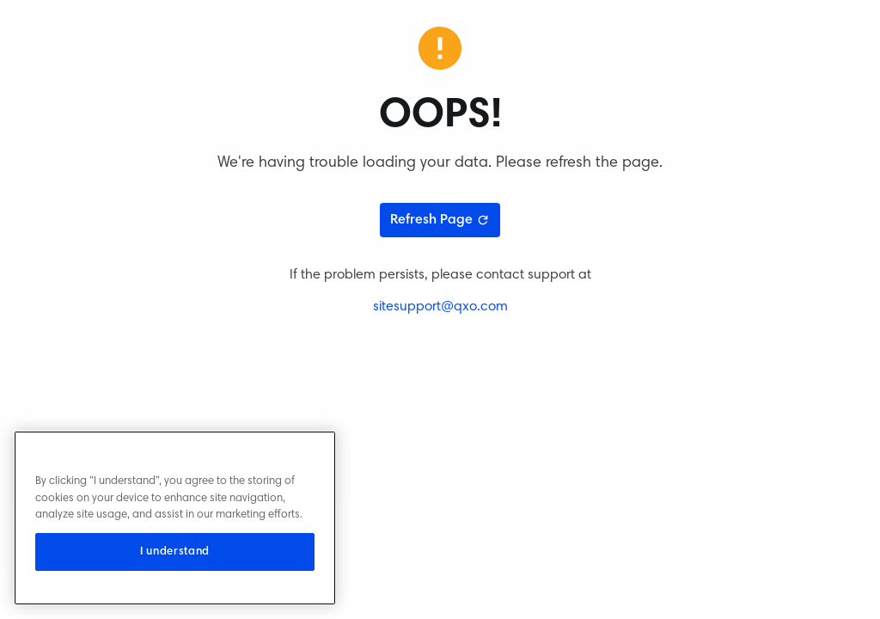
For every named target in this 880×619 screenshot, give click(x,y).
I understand (175, 552)
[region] (175, 518)
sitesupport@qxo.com (440, 307)
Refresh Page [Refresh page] (440, 220)
